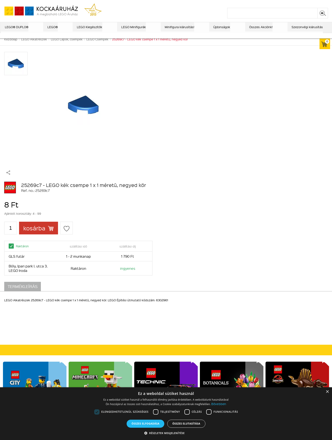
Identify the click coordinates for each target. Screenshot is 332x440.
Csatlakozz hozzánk (210, 305)
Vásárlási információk (154, 318)
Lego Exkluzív (95, 313)
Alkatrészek (94, 335)
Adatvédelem (148, 329)
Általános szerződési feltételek (161, 324)
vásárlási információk (235, 4)
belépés (301, 4)
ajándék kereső (166, 4)
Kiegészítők (94, 340)
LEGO (90, 324)
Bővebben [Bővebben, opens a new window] (218, 404)
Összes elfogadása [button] (145, 423)
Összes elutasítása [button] (186, 423)
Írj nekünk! (258, 337)
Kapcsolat (40, 318)
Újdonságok (94, 329)
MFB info (39, 324)
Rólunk (37, 313)
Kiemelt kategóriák (102, 305)
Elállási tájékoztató (152, 335)
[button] (166, 433)
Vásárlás (147, 305)
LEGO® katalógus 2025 (199, 4)
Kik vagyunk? (43, 305)
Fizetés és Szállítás (153, 313)
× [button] (327, 391)
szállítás (260, 4)
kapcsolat (277, 4)
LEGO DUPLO (95, 318)
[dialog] (166, 413)
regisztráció (319, 4)
